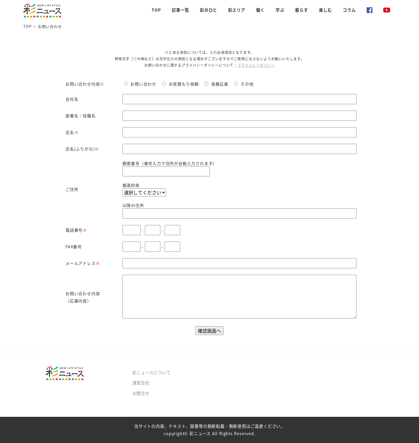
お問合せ (141, 393)
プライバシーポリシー (256, 65)
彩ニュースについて (151, 372)
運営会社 (141, 383)
